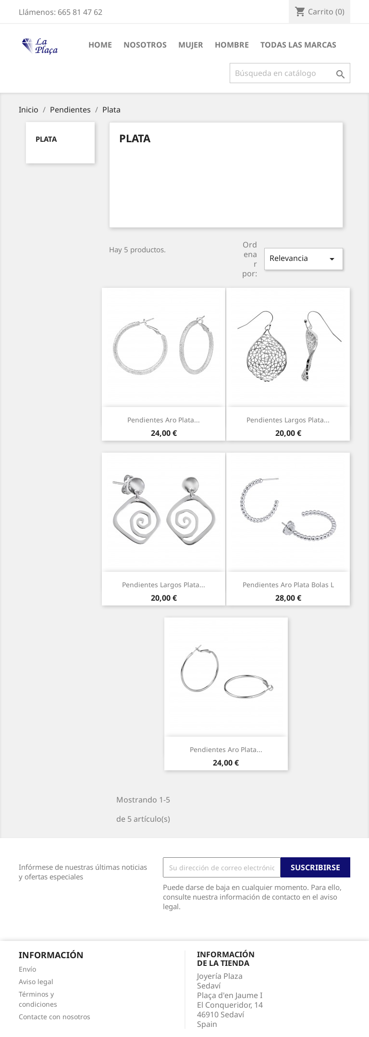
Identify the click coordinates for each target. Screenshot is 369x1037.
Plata (46, 139)
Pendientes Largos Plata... (288, 419)
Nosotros (145, 44)
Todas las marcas (298, 44)
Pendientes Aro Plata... (163, 419)
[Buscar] (290, 73)
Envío (27, 969)
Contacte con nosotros (54, 1016)
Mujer (190, 44)
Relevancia (304, 259)
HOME (100, 44)
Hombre (232, 44)
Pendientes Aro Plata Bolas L (288, 584)
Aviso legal (36, 981)
